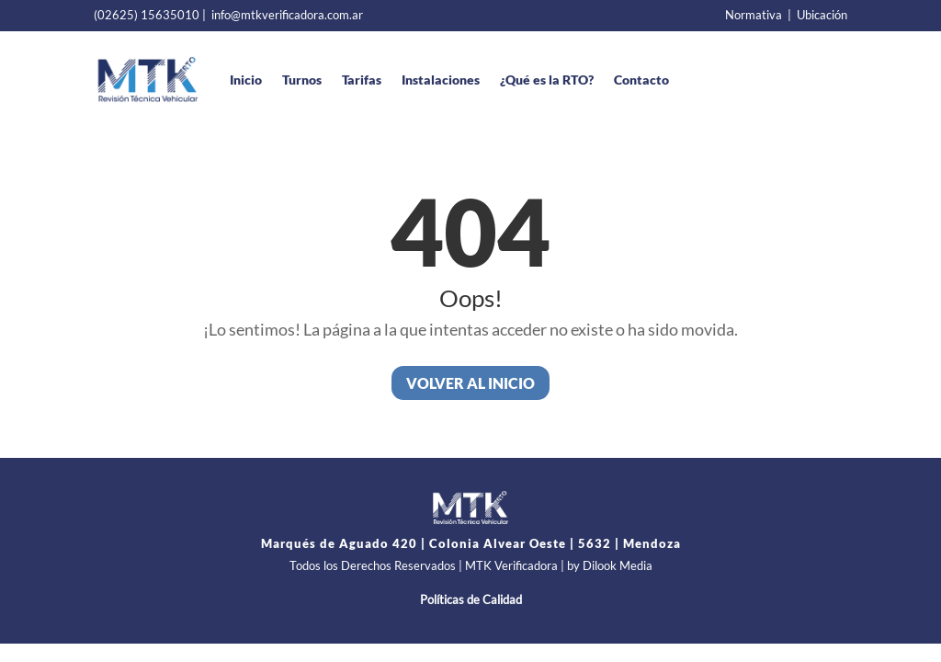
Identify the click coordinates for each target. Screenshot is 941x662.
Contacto (641, 79)
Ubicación (822, 14)
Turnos (302, 79)
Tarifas (361, 79)
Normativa (753, 14)
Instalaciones (441, 79)
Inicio (246, 79)
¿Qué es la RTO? (547, 79)
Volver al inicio (470, 383)
